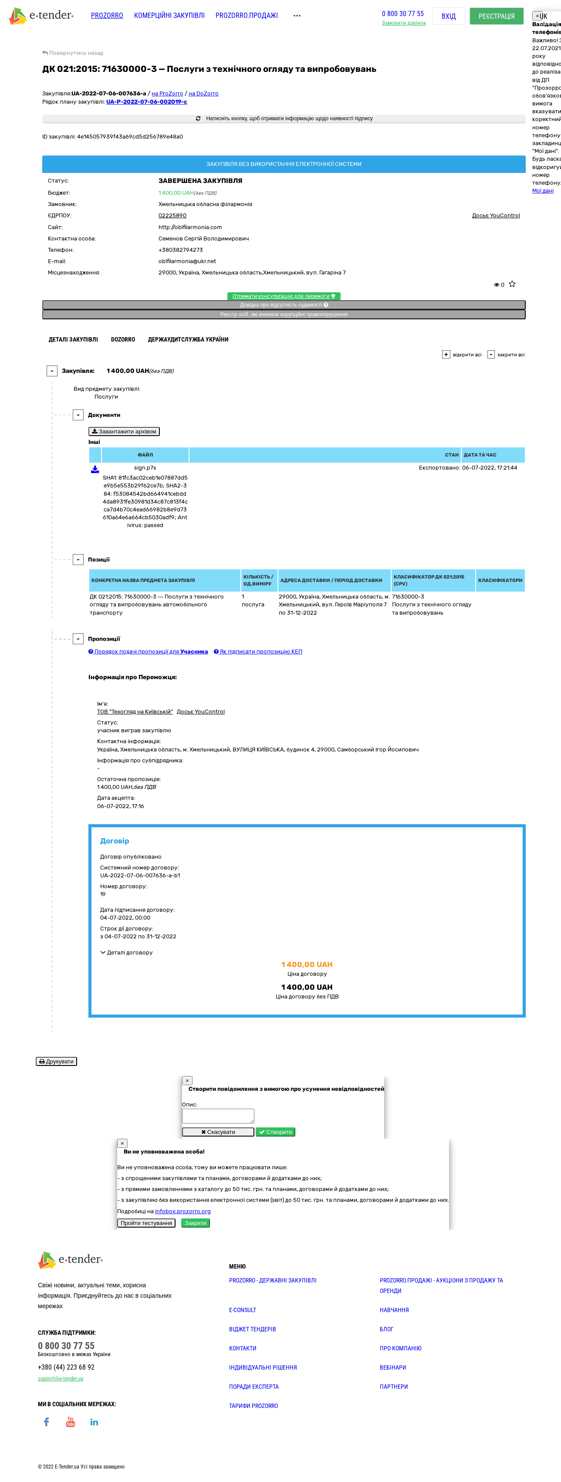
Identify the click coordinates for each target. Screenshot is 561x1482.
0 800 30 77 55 (403, 14)
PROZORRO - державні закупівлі (273, 1282)
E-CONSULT (242, 1312)
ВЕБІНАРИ (393, 1370)
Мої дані (543, 190)
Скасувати (218, 1134)
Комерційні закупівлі (169, 16)
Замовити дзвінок (404, 24)
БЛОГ (387, 1331)
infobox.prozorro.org (183, 1214)
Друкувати (56, 1061)
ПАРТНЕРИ (394, 1389)
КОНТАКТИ (243, 1350)
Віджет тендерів (252, 1331)
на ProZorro (167, 93)
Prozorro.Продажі (247, 16)
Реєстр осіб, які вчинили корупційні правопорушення (284, 314)
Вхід (449, 17)
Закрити (195, 1225)
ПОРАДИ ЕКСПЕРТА (254, 1389)
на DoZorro (204, 93)
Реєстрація (497, 17)
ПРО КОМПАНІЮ (401, 1350)
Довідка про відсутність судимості (284, 305)
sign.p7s (145, 467)
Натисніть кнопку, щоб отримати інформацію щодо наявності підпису (284, 118)
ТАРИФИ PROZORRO (253, 1408)
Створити (275, 1134)
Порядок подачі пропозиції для (148, 651)
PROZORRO (107, 16)
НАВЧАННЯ (394, 1312)
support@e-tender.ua (60, 1381)
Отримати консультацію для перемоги (284, 296)
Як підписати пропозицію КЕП (258, 651)
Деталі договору (126, 952)
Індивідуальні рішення (263, 1370)
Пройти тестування (146, 1225)
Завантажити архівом (124, 431)
